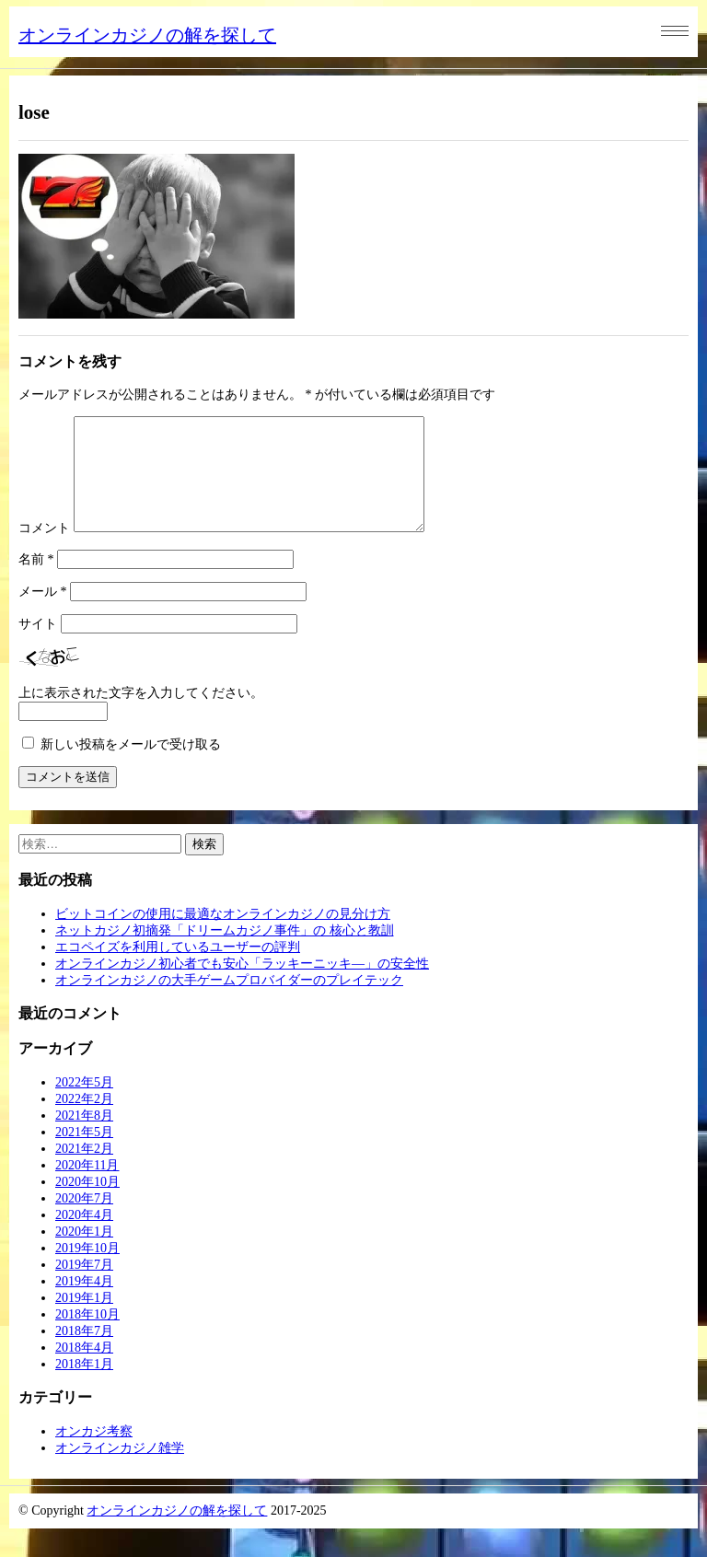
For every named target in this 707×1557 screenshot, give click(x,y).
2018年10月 (87, 1336)
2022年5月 (84, 1104)
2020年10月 (87, 1204)
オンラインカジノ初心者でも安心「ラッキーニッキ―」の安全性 (242, 986)
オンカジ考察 (94, 1453)
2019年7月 (84, 1287)
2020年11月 (87, 1187)
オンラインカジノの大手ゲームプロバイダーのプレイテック (229, 1002)
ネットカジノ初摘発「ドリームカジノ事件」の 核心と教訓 (224, 952)
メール (42, 614)
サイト (37, 646)
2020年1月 (84, 1254)
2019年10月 (87, 1270)
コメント (44, 550)
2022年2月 (84, 1121)
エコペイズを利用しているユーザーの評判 (177, 969)
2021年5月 (84, 1154)
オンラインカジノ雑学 (119, 1470)
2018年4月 (84, 1370)
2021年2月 (84, 1171)
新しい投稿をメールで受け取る (131, 766)
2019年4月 (84, 1303)
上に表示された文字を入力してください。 (140, 715)
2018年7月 (84, 1353)
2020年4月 (84, 1237)
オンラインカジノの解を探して (147, 35)
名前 (36, 581)
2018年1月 (84, 1386)
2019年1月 (84, 1320)
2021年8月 (84, 1138)
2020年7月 (84, 1220)
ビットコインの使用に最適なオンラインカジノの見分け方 (222, 936)
